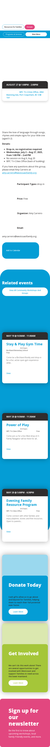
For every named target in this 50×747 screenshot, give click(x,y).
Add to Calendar (20, 250)
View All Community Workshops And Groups (25, 291)
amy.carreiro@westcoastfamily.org (19, 172)
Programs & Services (14, 34)
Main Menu (36, 34)
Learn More (18, 611)
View (15, 373)
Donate (30, 27)
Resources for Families (13, 27)
